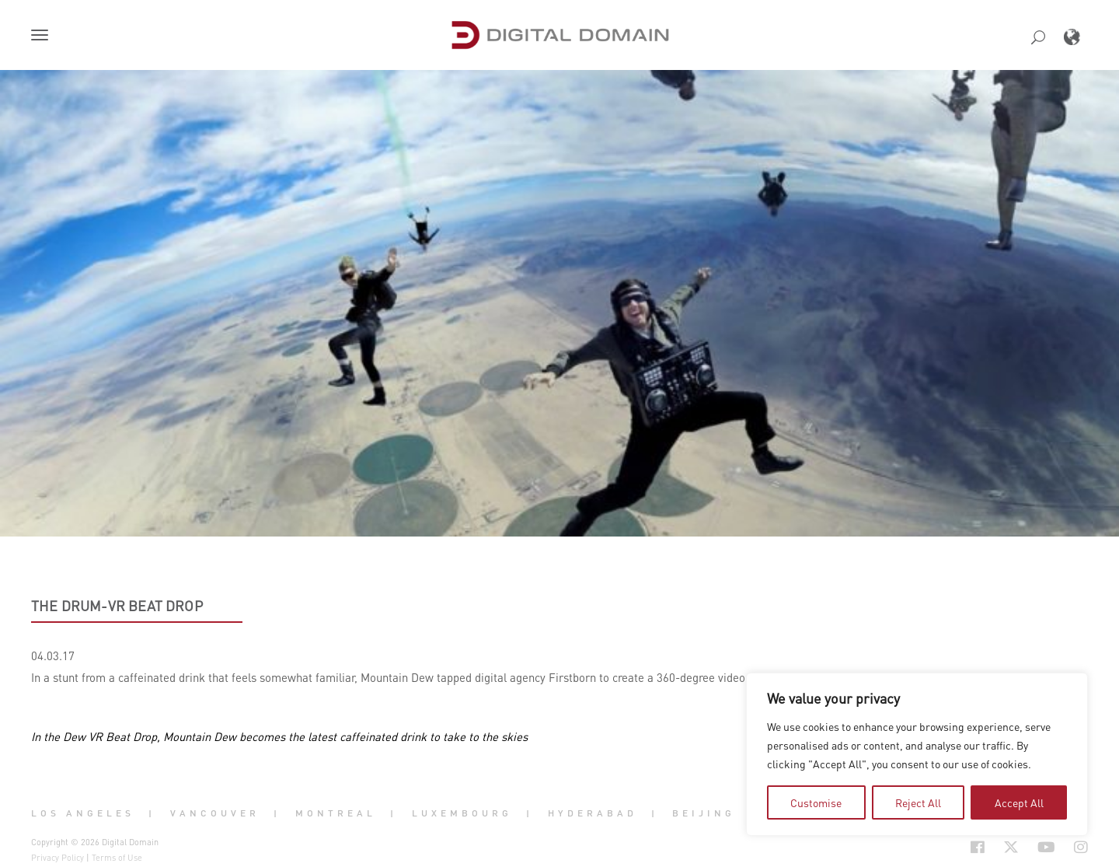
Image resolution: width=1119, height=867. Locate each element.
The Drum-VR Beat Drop (117, 606)
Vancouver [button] (215, 813)
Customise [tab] (816, 802)
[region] (917, 754)
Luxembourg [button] (462, 813)
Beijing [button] (703, 813)
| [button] (151, 813)
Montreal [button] (335, 813)
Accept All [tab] (1019, 802)
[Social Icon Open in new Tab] (978, 847)
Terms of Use (117, 857)
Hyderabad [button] (592, 813)
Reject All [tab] (918, 802)
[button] (42, 36)
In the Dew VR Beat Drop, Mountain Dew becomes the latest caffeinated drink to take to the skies (279, 736)
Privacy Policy (57, 857)
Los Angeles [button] (82, 813)
